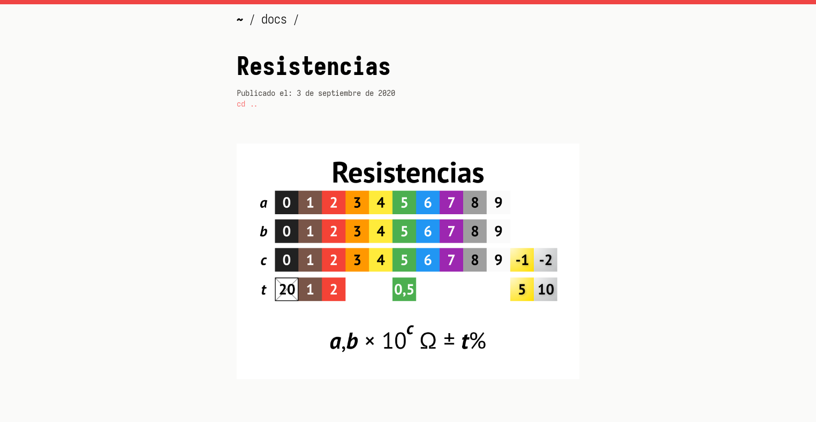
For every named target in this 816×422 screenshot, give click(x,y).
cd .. (247, 104)
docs (277, 19)
